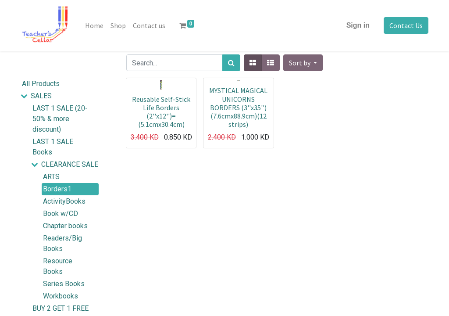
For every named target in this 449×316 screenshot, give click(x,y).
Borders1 (57, 189)
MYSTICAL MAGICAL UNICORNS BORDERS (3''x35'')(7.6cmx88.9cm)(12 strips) (238, 107)
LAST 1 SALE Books (52, 146)
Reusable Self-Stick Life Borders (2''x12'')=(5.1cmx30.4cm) (161, 112)
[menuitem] (94, 25)
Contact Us (406, 25)
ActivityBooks (64, 201)
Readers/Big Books (62, 243)
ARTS (51, 176)
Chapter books (65, 226)
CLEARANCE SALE (69, 164)
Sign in (358, 25)
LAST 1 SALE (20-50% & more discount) (60, 118)
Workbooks (60, 296)
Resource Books (57, 266)
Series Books (64, 284)
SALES (41, 96)
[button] (303, 62)
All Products (41, 83)
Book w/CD (60, 213)
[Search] (231, 62)
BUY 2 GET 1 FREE (60, 308)
